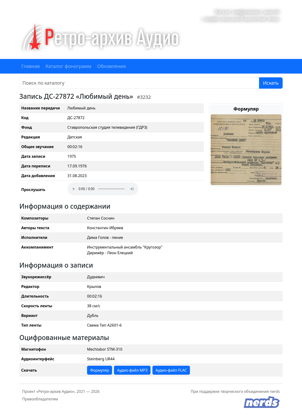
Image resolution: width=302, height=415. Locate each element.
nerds (275, 391)
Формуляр (99, 370)
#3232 (144, 97)
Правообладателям (40, 399)
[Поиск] (139, 83)
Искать (271, 83)
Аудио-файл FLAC (171, 370)
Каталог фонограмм (69, 66)
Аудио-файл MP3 (132, 370)
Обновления (111, 66)
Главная (30, 66)
